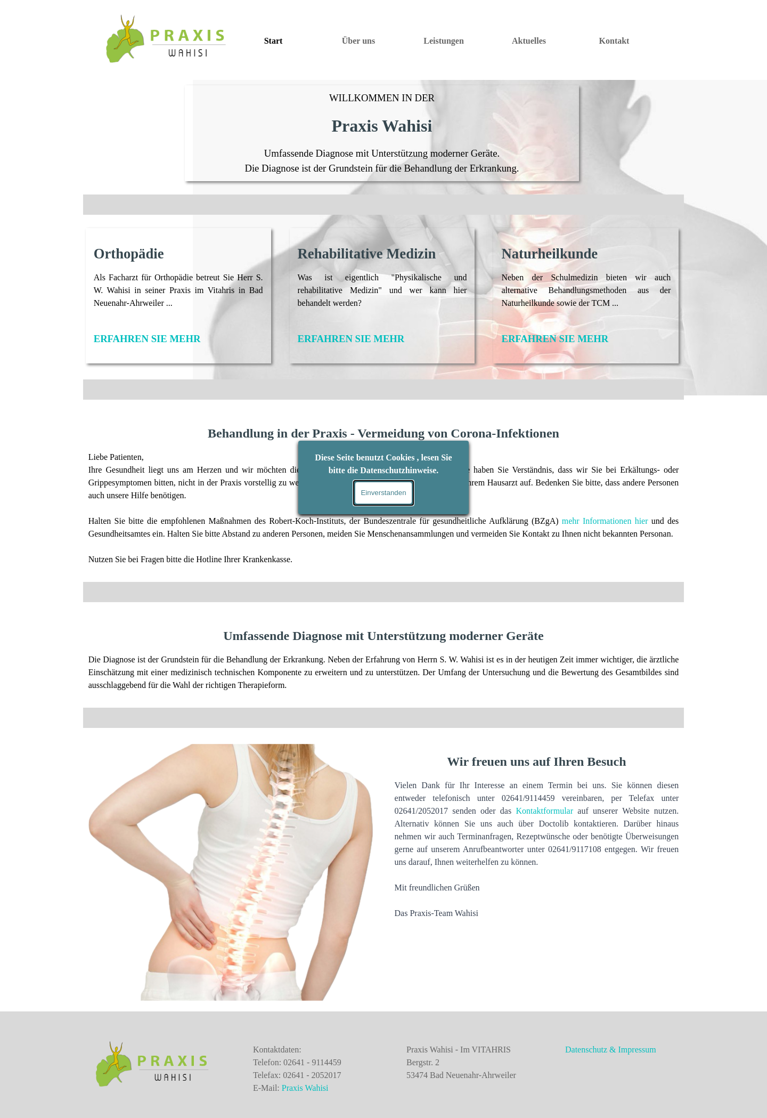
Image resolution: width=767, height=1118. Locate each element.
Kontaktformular (544, 810)
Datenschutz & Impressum (610, 1049)
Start (273, 40)
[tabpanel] (382, 133)
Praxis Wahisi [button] (305, 1087)
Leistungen (443, 40)
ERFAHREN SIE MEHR (147, 338)
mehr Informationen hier (605, 520)
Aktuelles (529, 40)
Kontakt (614, 40)
